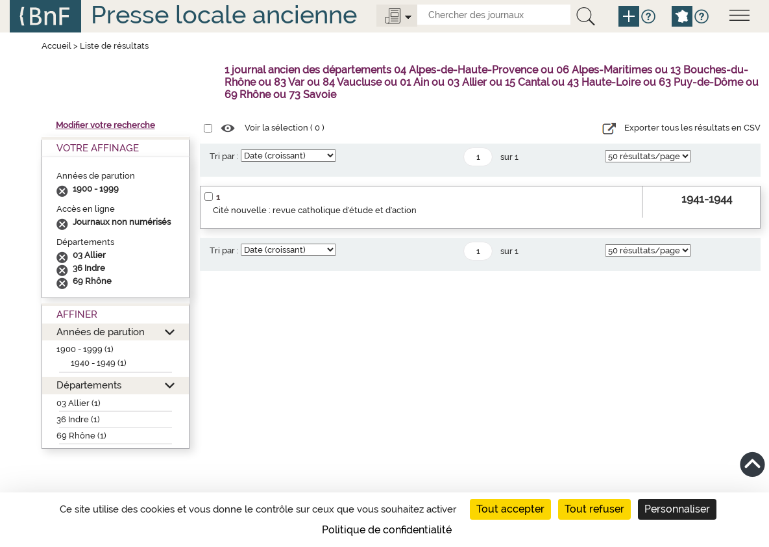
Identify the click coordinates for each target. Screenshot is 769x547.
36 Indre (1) (78, 419)
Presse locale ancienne (224, 14)
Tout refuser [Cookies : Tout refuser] (594, 509)
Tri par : (224, 156)
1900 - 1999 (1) (85, 349)
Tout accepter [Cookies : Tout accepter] (510, 509)
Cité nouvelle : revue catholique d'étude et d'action (315, 210)
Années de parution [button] (100, 331)
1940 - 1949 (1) (99, 363)
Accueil (56, 46)
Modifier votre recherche (105, 125)
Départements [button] (88, 384)
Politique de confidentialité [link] (387, 530)
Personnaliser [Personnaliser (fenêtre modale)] (677, 509)
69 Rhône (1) (81, 435)
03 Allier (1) (78, 403)
